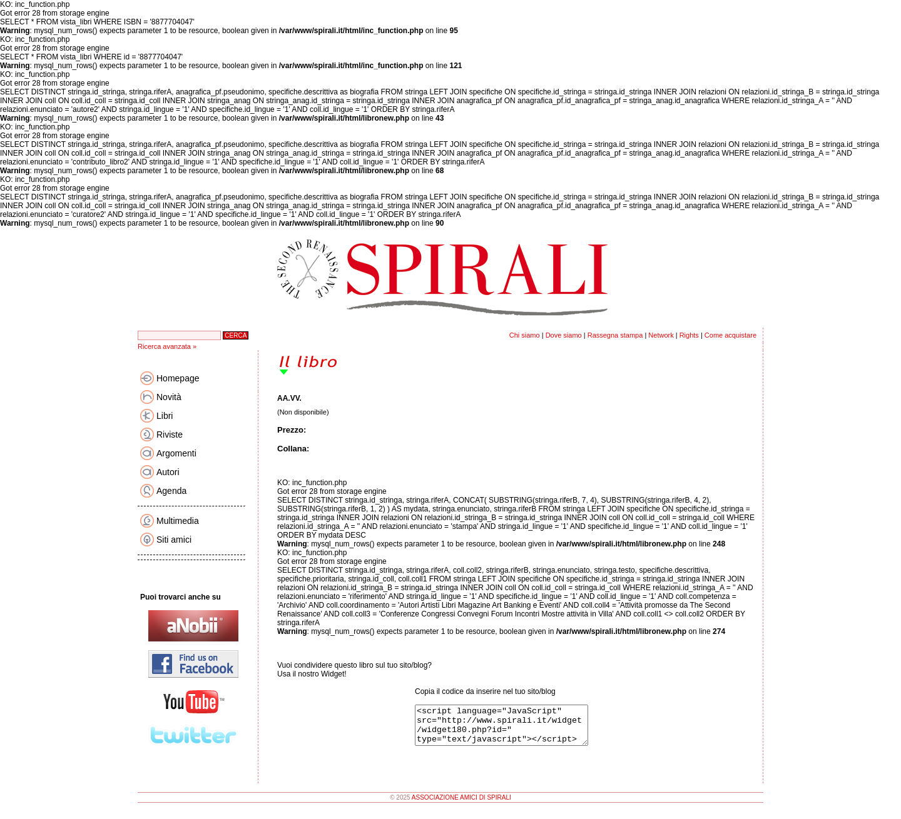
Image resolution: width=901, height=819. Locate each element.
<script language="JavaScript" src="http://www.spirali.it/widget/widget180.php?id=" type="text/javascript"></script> (511, 729)
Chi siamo (524, 335)
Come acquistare (730, 335)
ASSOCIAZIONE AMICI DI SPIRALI (461, 804)
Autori (168, 472)
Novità (168, 397)
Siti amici (173, 540)
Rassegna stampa (615, 335)
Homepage (178, 378)
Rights (689, 335)
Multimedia (177, 521)
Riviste (169, 435)
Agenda (171, 491)
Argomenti (176, 453)
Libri (164, 416)
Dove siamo (564, 335)
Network (660, 335)
